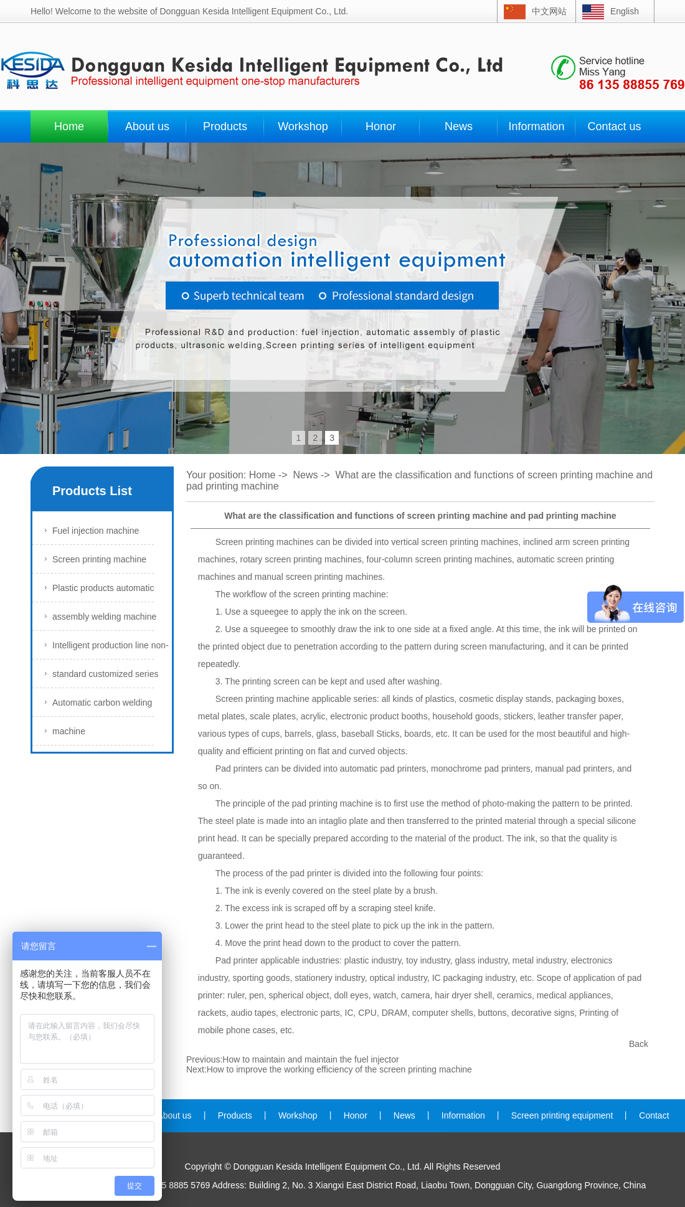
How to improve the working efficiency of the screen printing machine (339, 1069)
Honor (381, 126)
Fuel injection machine (95, 531)
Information (536, 126)
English (624, 11)
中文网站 (549, 11)
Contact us (614, 126)
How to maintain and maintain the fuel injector (310, 1059)
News (459, 126)
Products (225, 126)
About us (147, 126)
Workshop (303, 126)
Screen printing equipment (562, 1115)
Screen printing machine (99, 559)
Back (638, 1044)
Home (69, 126)
